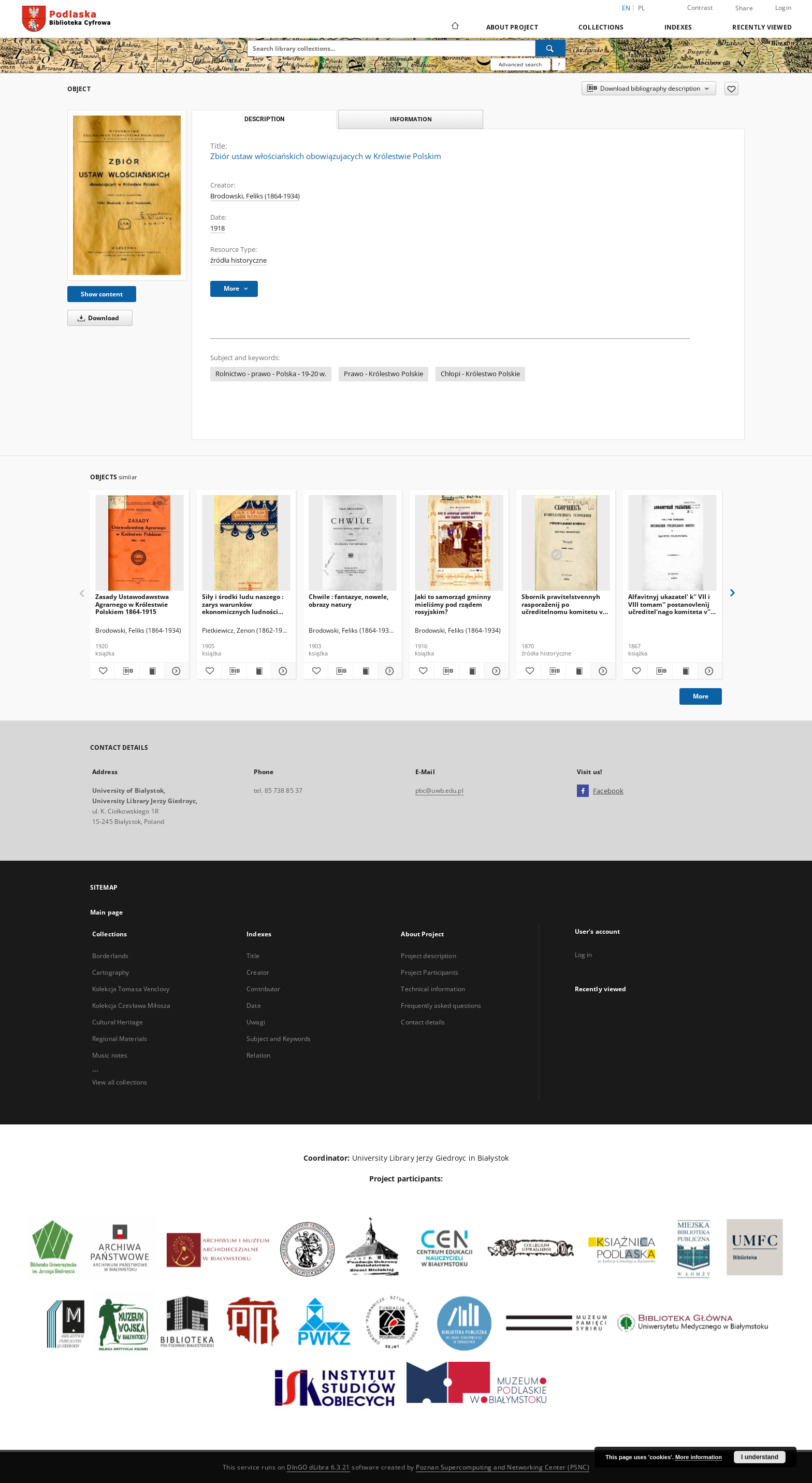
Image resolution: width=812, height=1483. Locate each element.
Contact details (423, 1022)
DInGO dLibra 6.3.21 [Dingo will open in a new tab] (318, 1467)
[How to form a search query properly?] (559, 64)
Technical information (433, 989)
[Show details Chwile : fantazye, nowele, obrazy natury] (388, 671)
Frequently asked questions (441, 1005)
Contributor (263, 989)
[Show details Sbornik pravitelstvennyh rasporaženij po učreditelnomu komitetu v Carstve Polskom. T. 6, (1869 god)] (601, 671)
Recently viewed (762, 27)
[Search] (550, 48)
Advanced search (520, 64)
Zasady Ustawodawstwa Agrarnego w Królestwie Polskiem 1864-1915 (132, 604)
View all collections (119, 1082)
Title (253, 955)
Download (96, 318)
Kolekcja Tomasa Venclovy (130, 989)
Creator (258, 972)
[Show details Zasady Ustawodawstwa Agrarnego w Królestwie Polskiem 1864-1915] (175, 671)
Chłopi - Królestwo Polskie (480, 373)
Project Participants (429, 972)
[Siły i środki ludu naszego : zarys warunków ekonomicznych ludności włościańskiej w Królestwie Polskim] (246, 543)
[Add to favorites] (731, 88)
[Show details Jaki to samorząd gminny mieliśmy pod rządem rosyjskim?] (495, 671)
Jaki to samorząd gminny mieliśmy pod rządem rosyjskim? (453, 604)
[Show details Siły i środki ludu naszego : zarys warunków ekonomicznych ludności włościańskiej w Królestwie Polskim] (282, 671)
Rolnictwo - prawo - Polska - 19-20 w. (270, 373)
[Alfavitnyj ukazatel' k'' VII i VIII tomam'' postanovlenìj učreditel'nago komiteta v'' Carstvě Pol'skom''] (672, 543)
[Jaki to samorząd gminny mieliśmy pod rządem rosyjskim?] (459, 543)
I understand (759, 1457)
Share (744, 8)
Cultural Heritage (117, 1022)
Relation (258, 1055)
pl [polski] (641, 8)
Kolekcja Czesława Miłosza (131, 1005)
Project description (428, 955)
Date (253, 1005)
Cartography (110, 972)
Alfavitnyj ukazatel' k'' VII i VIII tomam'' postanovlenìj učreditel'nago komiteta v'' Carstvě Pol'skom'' (669, 604)
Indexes (678, 27)
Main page (106, 912)
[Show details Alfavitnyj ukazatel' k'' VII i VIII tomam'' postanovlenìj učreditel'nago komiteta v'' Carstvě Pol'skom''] (708, 671)
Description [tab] (264, 119)
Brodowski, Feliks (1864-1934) (255, 196)
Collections (601, 27)
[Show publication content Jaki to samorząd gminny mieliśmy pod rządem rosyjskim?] (471, 671)
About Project (512, 27)
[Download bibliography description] (127, 671)
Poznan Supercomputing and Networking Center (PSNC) (502, 1467)
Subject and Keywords (279, 1038)
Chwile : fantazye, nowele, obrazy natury (348, 600)
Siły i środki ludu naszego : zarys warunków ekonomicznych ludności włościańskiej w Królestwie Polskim (243, 604)
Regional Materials (119, 1038)
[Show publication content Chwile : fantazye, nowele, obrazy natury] (365, 671)
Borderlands (110, 955)
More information (698, 1457)
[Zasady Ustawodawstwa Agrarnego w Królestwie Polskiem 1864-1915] (139, 543)
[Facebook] (583, 791)
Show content (102, 294)
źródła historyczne (238, 260)
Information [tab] (411, 119)
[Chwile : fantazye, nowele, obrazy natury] (353, 543)
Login (783, 7)
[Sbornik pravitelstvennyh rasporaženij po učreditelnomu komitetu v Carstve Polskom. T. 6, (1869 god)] (566, 543)
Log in (583, 954)
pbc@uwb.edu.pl (439, 790)
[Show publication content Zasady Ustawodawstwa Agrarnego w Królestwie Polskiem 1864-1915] (152, 671)
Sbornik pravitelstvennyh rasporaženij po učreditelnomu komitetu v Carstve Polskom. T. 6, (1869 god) (563, 604)
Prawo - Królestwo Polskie (383, 373)
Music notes (109, 1055)
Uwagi (256, 1022)
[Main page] (454, 27)
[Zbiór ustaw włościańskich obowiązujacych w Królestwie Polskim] (127, 195)
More (700, 696)
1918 (217, 228)
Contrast (700, 7)
